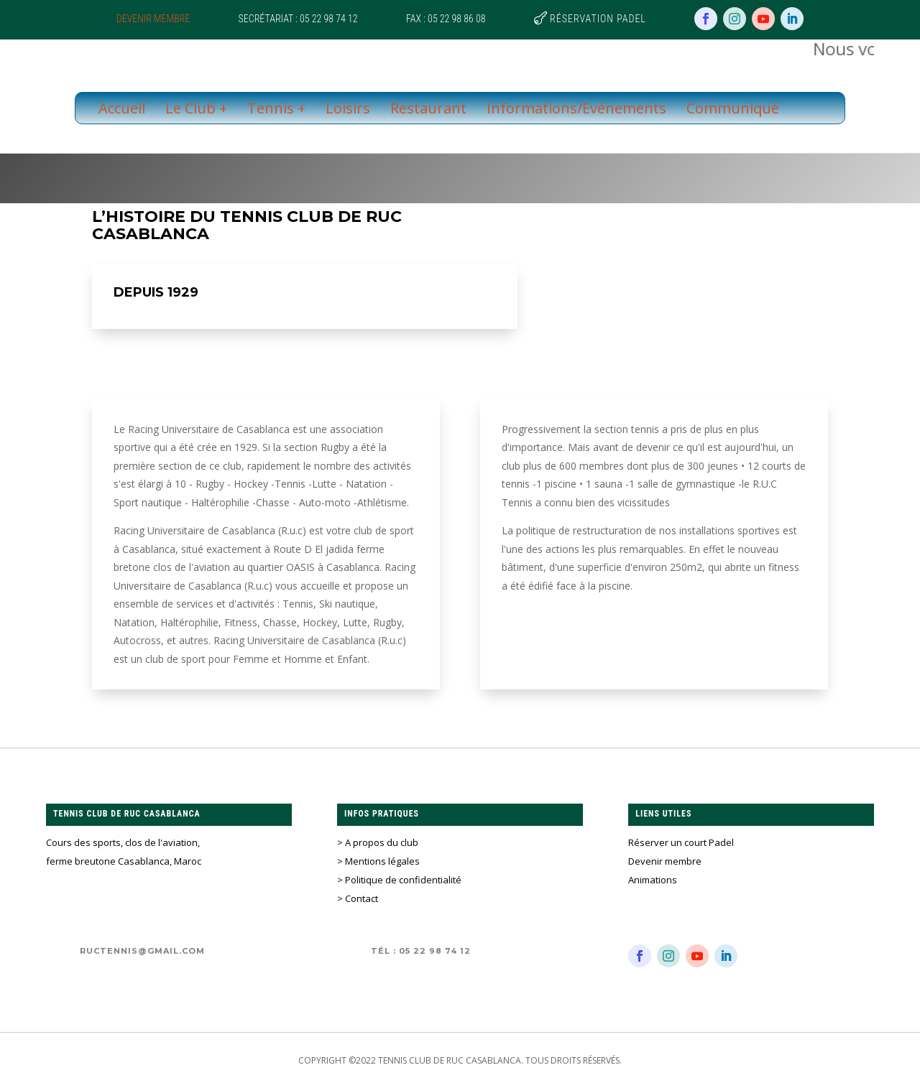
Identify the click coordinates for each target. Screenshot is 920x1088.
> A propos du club (377, 842)
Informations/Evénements (576, 108)
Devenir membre (153, 18)
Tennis (270, 108)
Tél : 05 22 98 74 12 (421, 951)
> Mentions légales (378, 861)
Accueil (121, 108)
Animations (652, 879)
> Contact (357, 898)
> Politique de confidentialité (399, 879)
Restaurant (428, 108)
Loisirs (348, 108)
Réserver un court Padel (681, 842)
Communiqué (732, 108)
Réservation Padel (598, 18)
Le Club (190, 108)
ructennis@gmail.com (142, 951)
